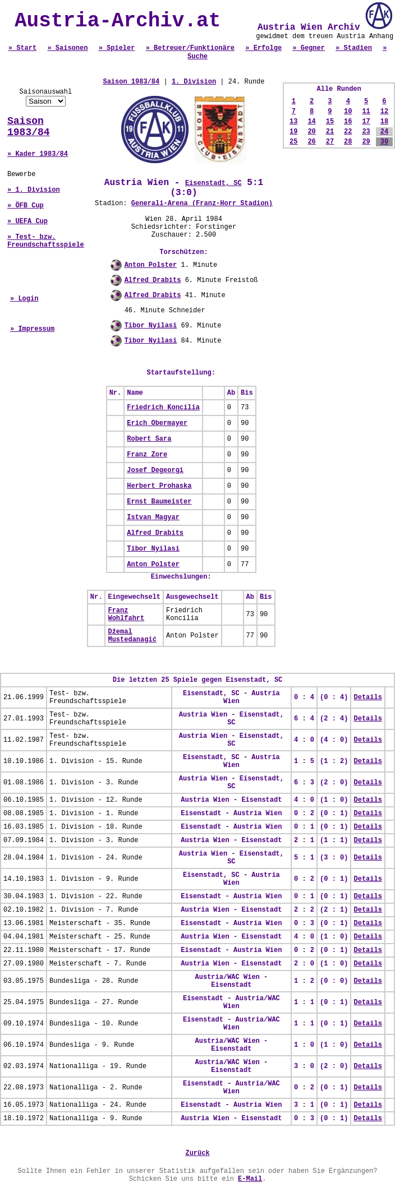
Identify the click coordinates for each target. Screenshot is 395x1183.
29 (366, 142)
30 (384, 142)
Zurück (197, 1153)
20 (311, 132)
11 (366, 111)
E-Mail (250, 1179)
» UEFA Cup (27, 221)
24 (384, 132)
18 (384, 122)
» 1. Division (33, 190)
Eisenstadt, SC (213, 183)
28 (348, 142)
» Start (22, 48)
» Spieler (117, 48)
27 (330, 142)
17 (366, 122)
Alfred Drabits (153, 280)
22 (348, 132)
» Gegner (308, 48)
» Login (24, 299)
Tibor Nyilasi (151, 326)
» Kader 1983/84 (37, 154)
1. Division (194, 82)
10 (348, 111)
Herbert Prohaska (159, 486)
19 (293, 132)
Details (367, 697)
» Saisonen (67, 48)
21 (330, 132)
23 (366, 132)
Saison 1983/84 (28, 126)
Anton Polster (151, 265)
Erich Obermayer (157, 423)
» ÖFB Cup (25, 206)
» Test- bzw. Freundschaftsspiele (45, 241)
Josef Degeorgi (155, 470)
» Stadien (354, 48)
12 (384, 111)
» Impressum (32, 329)
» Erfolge (263, 48)
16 (348, 122)
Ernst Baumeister (159, 502)
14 (311, 122)
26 (311, 142)
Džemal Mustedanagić (132, 636)
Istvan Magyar (153, 517)
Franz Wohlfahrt (126, 614)
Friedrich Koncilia (163, 408)
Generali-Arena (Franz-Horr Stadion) (202, 203)
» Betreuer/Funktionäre (190, 48)
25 (293, 142)
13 (293, 122)
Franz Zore (147, 455)
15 (330, 122)
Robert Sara (149, 439)
